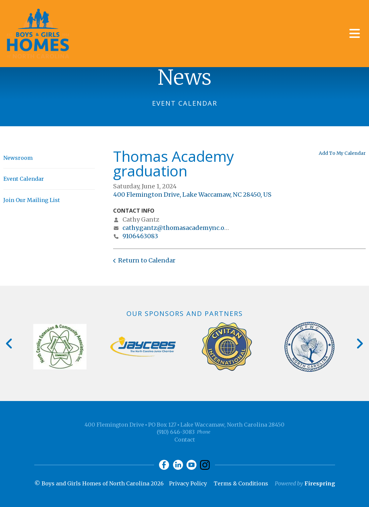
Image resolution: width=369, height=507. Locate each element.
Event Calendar (23, 178)
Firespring (319, 483)
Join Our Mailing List (31, 200)
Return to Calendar (146, 260)
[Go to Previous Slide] (9, 343)
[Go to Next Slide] (359, 343)
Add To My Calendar (342, 153)
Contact (184, 439)
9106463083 (140, 236)
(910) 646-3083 (176, 432)
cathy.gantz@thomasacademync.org (176, 228)
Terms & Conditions (241, 483)
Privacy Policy (188, 483)
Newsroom (18, 157)
